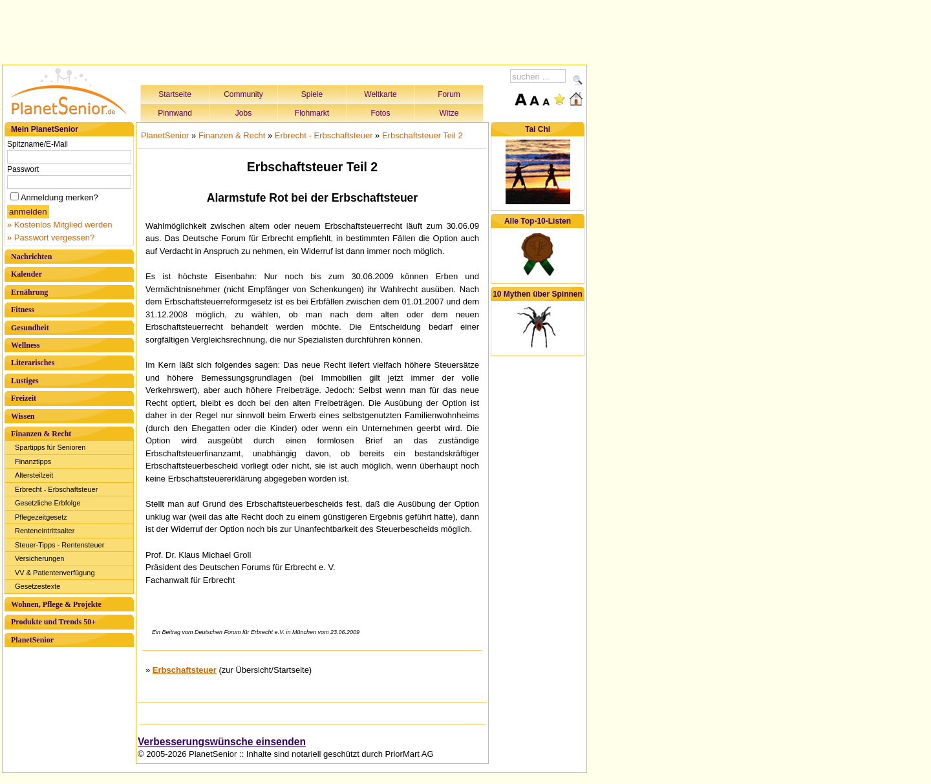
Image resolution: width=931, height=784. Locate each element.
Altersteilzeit (34, 475)
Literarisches (32, 362)
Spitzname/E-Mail (37, 144)
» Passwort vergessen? (50, 237)
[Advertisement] (294, 30)
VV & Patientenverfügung (55, 573)
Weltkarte (380, 94)
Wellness (25, 345)
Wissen (22, 416)
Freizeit (23, 398)
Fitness (22, 309)
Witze (449, 113)
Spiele (312, 94)
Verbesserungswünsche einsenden (222, 741)
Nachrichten (31, 256)
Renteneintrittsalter (44, 531)
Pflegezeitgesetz (41, 517)
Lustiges (25, 380)
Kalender (26, 274)
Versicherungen (39, 558)
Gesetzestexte (37, 586)
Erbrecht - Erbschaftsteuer (56, 489)
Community (243, 94)
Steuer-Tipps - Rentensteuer (59, 545)
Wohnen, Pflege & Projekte (56, 604)
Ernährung (29, 292)
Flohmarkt (312, 113)
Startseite (174, 94)
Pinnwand (175, 113)
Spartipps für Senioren (50, 447)
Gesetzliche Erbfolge (48, 503)
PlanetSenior (32, 639)
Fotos (380, 113)
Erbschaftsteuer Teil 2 (422, 135)
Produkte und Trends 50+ (53, 621)
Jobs (243, 113)
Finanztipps (33, 461)
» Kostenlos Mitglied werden (59, 224)
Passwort (23, 169)
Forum (449, 94)
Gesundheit (30, 327)
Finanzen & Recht (41, 433)
